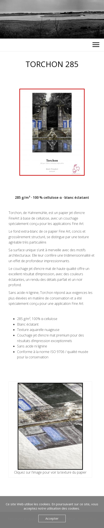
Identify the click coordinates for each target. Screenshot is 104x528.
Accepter (52, 518)
